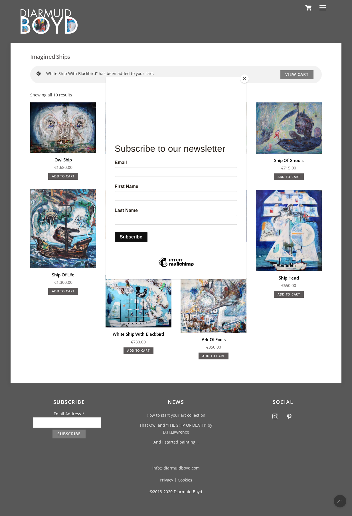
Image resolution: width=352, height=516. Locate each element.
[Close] (244, 78)
